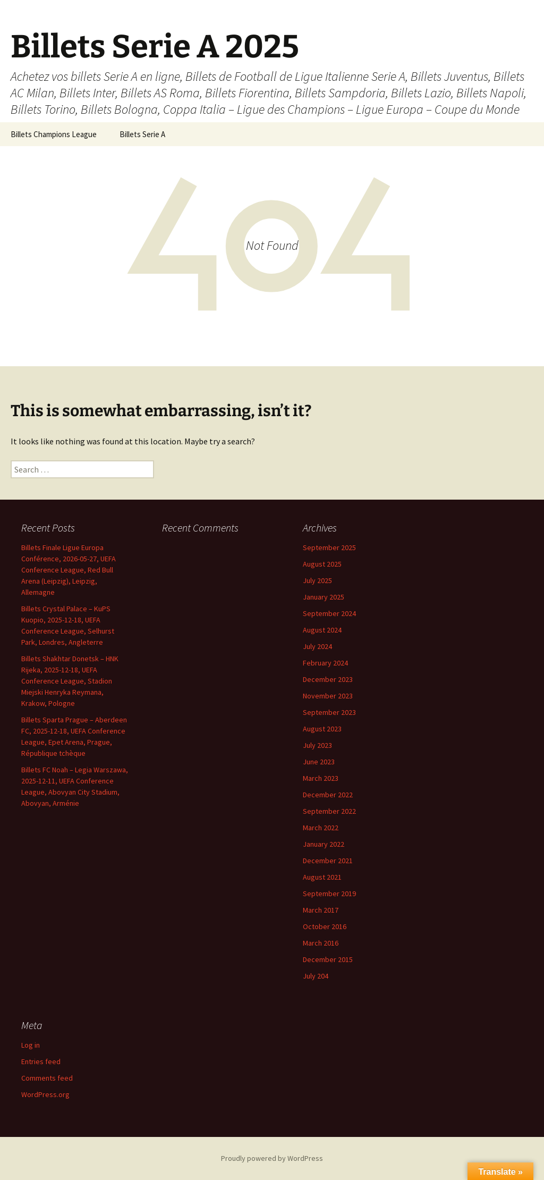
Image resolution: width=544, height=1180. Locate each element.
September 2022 (329, 811)
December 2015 (328, 959)
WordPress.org (45, 1094)
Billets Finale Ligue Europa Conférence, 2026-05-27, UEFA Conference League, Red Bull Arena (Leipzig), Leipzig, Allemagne (68, 570)
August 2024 (322, 630)
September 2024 (329, 613)
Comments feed (47, 1078)
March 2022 (320, 827)
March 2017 (320, 910)
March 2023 (320, 778)
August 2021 (322, 877)
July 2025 (317, 580)
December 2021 (328, 860)
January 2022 (323, 844)
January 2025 (323, 597)
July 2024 (317, 646)
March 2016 (320, 943)
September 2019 (329, 893)
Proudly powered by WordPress (272, 1158)
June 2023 (319, 761)
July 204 (315, 976)
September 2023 (329, 712)
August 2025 (322, 564)
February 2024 (325, 663)
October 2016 (324, 926)
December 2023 (328, 679)
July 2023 (317, 745)
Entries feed (41, 1061)
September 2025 (329, 547)
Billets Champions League (54, 134)
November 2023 (328, 696)
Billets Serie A (142, 134)
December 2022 (328, 794)
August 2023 (322, 729)
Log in (30, 1045)
